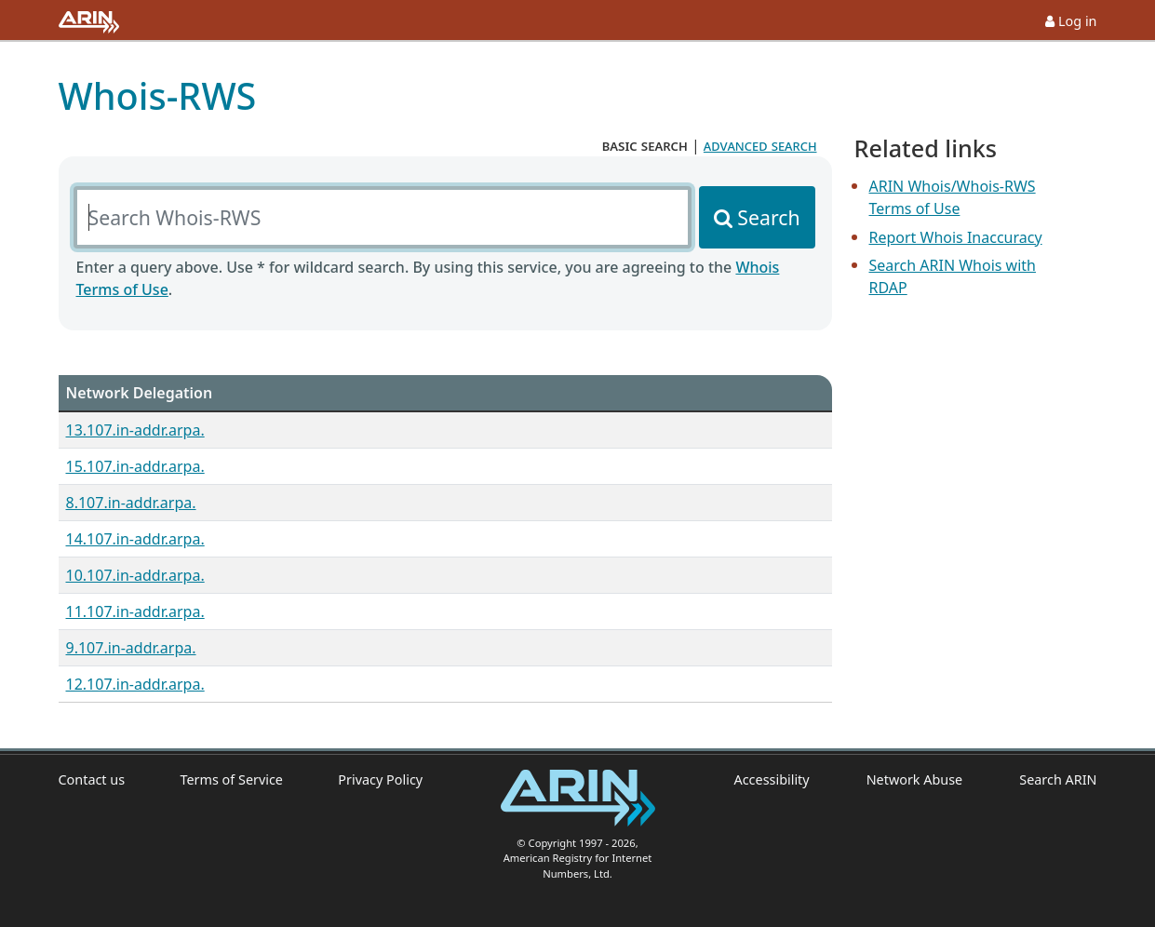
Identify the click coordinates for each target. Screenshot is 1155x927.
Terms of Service (231, 779)
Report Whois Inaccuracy (955, 237)
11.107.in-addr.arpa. (135, 611)
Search (768, 217)
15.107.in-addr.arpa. (135, 466)
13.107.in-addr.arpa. (135, 430)
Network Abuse (914, 779)
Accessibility (772, 779)
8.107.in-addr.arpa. (131, 502)
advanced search (760, 145)
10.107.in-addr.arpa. (135, 575)
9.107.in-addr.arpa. (131, 648)
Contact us (92, 779)
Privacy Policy (380, 779)
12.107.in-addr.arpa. (135, 684)
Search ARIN (1057, 779)
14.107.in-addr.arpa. (135, 539)
